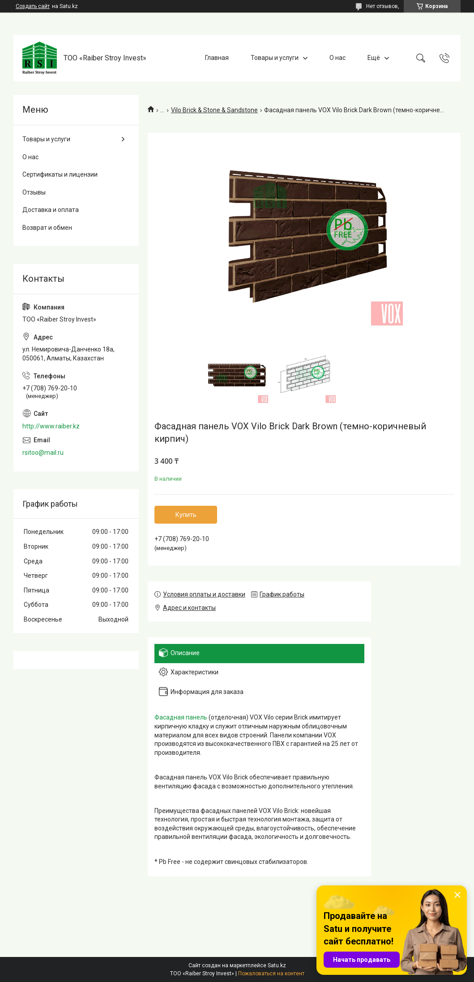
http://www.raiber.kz (51, 426)
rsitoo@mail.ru (43, 452)
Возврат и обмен (47, 227)
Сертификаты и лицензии (60, 174)
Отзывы (34, 192)
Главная (217, 57)
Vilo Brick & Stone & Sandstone (214, 110)
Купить (185, 514)
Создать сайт (33, 6)
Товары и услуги (275, 57)
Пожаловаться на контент (271, 973)
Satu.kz (277, 965)
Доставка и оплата (50, 209)
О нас (337, 57)
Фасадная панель (180, 717)
